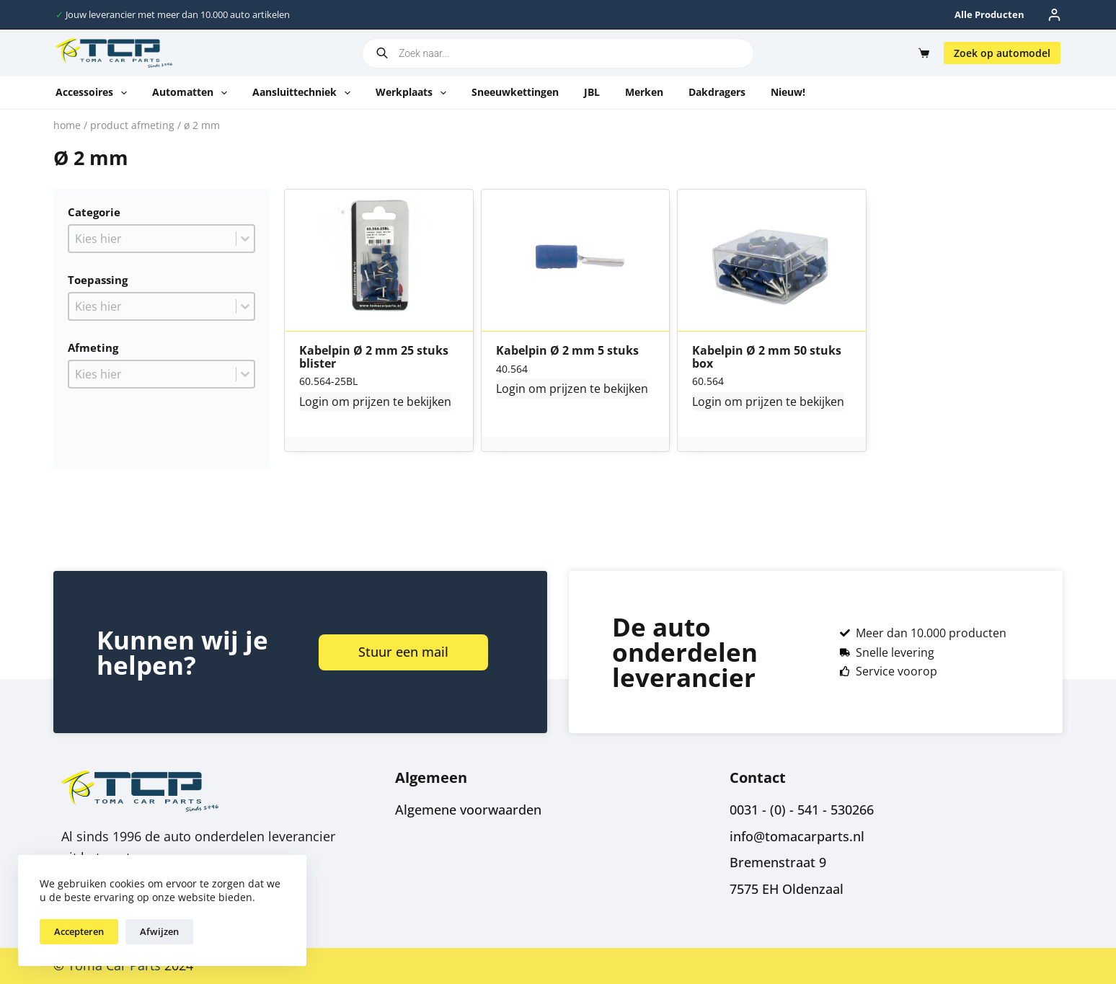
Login (314, 401)
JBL (592, 92)
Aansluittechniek (304, 93)
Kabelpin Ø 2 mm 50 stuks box (766, 357)
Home (67, 125)
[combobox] (152, 239)
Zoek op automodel (1002, 53)
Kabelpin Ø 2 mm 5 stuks (567, 351)
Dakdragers (716, 92)
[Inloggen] (1054, 15)
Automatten (192, 93)
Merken (644, 92)
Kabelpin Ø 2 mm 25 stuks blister (373, 357)
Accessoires (94, 93)
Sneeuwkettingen (515, 92)
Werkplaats (414, 93)
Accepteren (79, 931)
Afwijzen (159, 931)
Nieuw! (788, 92)
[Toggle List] (245, 239)
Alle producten (989, 14)
